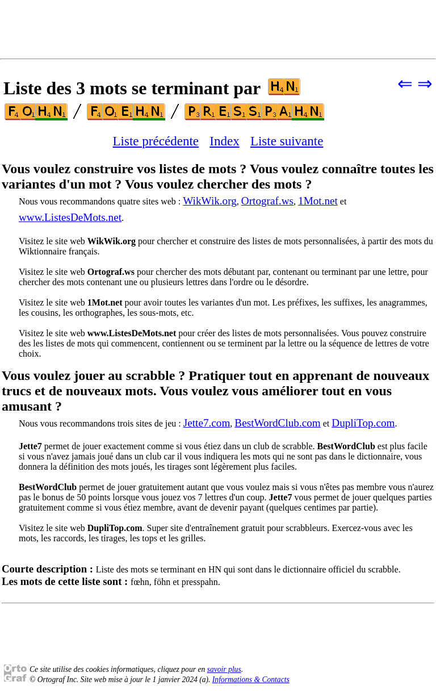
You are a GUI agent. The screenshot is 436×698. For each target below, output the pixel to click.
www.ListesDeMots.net (70, 217)
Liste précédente (156, 140)
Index (224, 140)
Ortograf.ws (267, 201)
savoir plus (224, 669)
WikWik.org (210, 201)
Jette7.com (206, 423)
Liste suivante (287, 140)
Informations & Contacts (251, 679)
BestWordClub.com (277, 423)
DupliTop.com (363, 423)
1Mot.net (318, 201)
